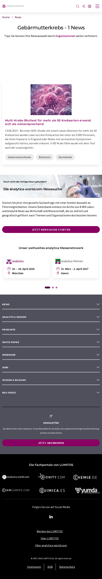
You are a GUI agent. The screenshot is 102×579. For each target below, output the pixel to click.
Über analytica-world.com (51, 545)
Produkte (8, 329)
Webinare (9, 354)
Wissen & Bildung (14, 380)
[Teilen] (83, 7)
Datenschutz (67, 567)
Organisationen (65, 36)
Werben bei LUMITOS (50, 531)
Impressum (34, 567)
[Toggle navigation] (97, 6)
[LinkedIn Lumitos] (51, 517)
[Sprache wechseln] (89, 7)
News (6, 304)
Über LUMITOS (50, 538)
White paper (10, 342)
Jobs (5, 367)
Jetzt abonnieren (51, 443)
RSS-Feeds (9, 392)
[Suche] (77, 7)
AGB (50, 567)
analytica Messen (14, 317)
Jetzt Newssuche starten (51, 229)
